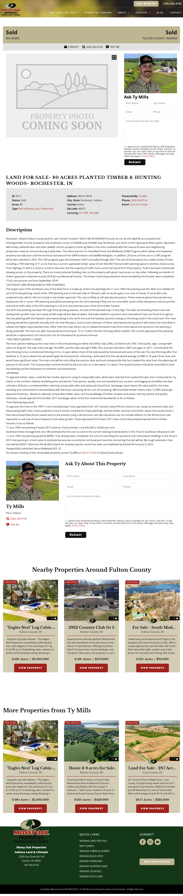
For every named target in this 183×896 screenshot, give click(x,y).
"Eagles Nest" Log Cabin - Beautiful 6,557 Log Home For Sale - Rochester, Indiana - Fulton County (30, 628)
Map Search (87, 846)
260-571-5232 (89, 452)
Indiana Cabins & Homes (94, 851)
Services (143, 12)
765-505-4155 (31, 865)
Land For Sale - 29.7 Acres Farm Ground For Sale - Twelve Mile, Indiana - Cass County (152, 768)
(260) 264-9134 (139, 200)
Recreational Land (29, 208)
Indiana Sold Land (91, 876)
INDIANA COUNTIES (90, 871)
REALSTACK (73, 889)
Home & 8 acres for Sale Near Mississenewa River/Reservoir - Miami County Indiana (91, 768)
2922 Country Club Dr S (91, 628)
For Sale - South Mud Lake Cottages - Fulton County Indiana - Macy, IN (152, 628)
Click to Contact (139, 204)
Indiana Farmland (91, 861)
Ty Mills (143, 196)
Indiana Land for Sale (93, 841)
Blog (160, 12)
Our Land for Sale (64, 12)
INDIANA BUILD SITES (91, 856)
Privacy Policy (148, 156)
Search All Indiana (98, 12)
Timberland (47, 208)
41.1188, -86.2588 (89, 213)
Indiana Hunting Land (94, 866)
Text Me (12, 524)
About (123, 12)
